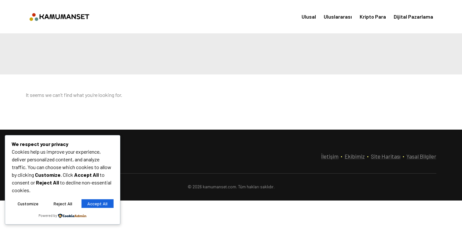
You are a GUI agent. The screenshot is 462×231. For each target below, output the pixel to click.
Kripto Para (373, 16)
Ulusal (309, 16)
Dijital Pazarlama (413, 16)
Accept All (97, 203)
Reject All (63, 203)
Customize (28, 203)
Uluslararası (338, 16)
